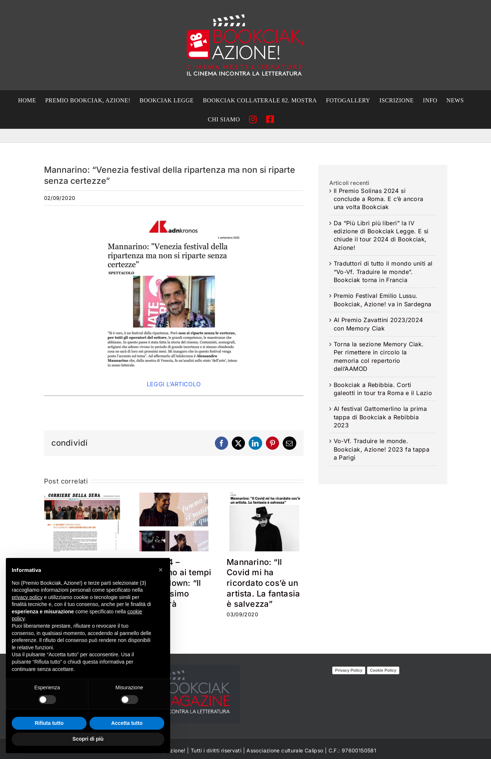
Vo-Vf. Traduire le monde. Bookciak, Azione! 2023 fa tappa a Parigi (382, 449)
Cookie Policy (383, 670)
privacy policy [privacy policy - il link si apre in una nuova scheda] (27, 597)
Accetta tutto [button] (127, 723)
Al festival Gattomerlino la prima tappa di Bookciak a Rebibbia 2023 (380, 417)
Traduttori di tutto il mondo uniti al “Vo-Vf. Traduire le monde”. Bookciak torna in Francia (383, 272)
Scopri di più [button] (88, 739)
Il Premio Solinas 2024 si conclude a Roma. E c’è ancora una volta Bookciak (379, 199)
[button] (160, 570)
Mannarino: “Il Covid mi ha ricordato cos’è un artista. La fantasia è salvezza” (263, 583)
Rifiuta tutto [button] (49, 723)
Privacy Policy (349, 670)
